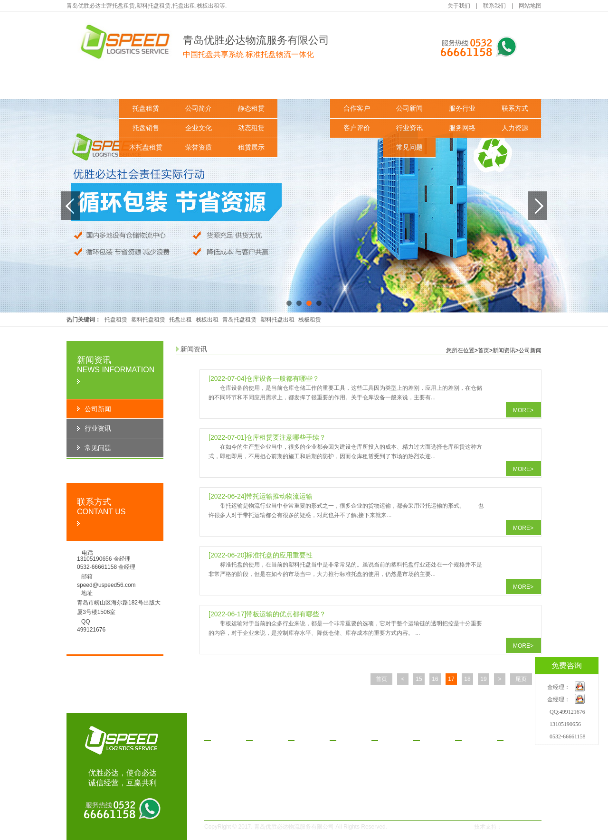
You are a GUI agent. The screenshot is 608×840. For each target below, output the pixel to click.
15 (419, 679)
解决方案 (251, 85)
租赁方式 (304, 85)
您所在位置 (460, 350)
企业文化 (198, 128)
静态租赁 (251, 108)
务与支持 (471, 733)
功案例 (384, 733)
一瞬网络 (517, 826)
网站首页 (93, 85)
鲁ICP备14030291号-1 (428, 826)
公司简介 (198, 108)
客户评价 (356, 128)
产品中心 (146, 85)
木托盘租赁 (145, 147)
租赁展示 (251, 147)
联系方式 (515, 108)
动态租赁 (251, 128)
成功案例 (357, 85)
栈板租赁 (309, 319)
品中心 (217, 733)
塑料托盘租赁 (148, 319)
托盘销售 (146, 128)
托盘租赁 (146, 108)
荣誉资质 (198, 147)
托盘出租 (180, 319)
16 (435, 679)
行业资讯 (409, 128)
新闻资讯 (409, 85)
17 (451, 679)
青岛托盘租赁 (239, 319)
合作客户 (356, 108)
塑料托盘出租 (277, 319)
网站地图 (530, 5)
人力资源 (515, 128)
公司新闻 (409, 108)
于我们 (259, 733)
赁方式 (343, 733)
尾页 (521, 679)
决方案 (301, 733)
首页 (483, 350)
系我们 (510, 733)
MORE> (523, 410)
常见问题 (409, 147)
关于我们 (458, 5)
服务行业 (462, 108)
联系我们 (494, 5)
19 (483, 679)
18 (467, 679)
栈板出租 (207, 319)
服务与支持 (462, 85)
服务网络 (462, 128)
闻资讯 (426, 733)
